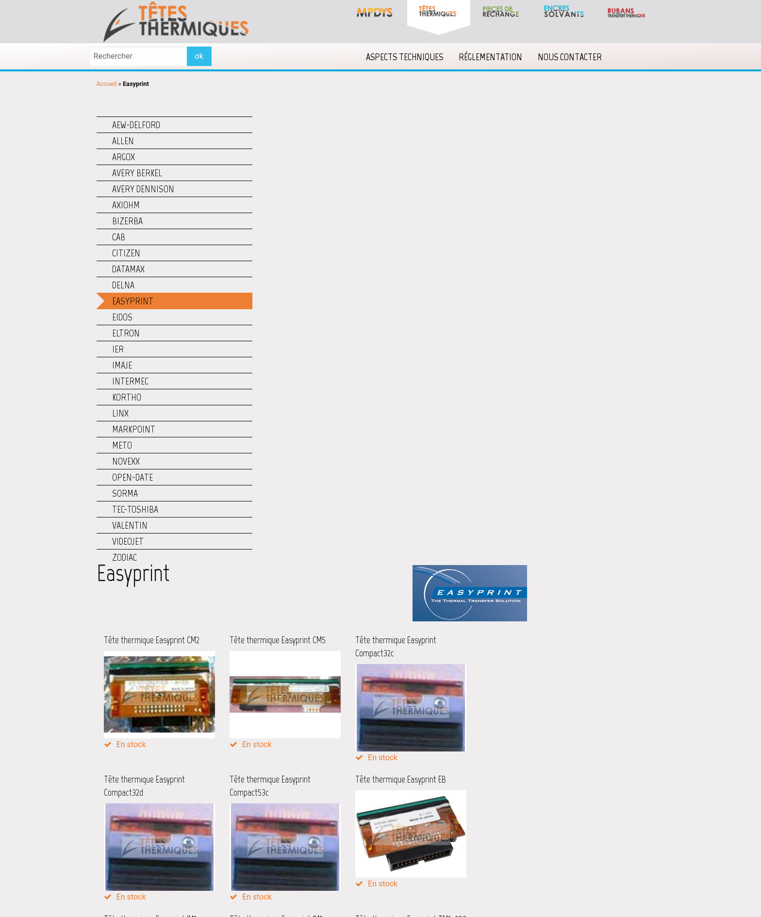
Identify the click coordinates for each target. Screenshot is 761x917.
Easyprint (132, 299)
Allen (123, 139)
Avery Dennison (143, 187)
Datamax (128, 267)
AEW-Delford (136, 123)
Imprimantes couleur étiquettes (334, 809)
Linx (120, 411)
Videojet (128, 540)
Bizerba (127, 219)
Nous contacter (578, 56)
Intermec (130, 379)
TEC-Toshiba (135, 508)
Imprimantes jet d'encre (322, 823)
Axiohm (126, 203)
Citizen (126, 251)
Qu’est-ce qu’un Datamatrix (525, 822)
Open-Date (132, 476)
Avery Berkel (137, 171)
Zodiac (124, 556)
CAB (118, 235)
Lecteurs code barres (317, 838)
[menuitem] (412, 55)
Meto (122, 444)
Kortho (126, 395)
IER (118, 347)
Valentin (130, 524)
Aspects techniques (412, 56)
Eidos (122, 315)
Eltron (126, 331)
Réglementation (498, 56)
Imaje (122, 363)
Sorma (125, 492)
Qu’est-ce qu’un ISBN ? (518, 834)
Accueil (107, 82)
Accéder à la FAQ (509, 848)
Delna (123, 283)
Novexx (126, 460)
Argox (123, 155)
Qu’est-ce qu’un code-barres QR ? (533, 810)
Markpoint (133, 427)
